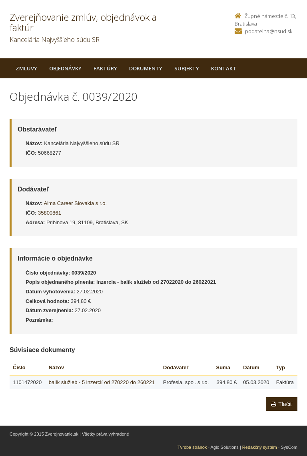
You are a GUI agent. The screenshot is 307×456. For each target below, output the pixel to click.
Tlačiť (281, 404)
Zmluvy (26, 68)
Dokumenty (145, 68)
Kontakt (223, 68)
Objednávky (65, 68)
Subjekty (186, 68)
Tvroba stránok (192, 447)
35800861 (49, 213)
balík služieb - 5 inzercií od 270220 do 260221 (102, 382)
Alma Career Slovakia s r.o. (75, 203)
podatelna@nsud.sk (268, 31)
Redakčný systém (259, 447)
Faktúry (105, 68)
